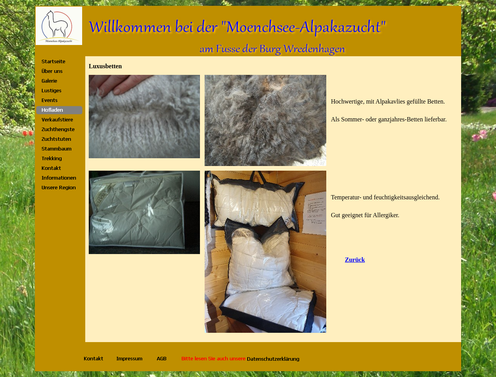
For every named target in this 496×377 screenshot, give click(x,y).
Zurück (355, 259)
